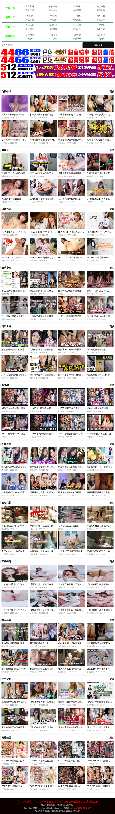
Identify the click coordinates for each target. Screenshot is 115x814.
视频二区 (10, 17)
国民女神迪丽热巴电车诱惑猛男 (44, 173)
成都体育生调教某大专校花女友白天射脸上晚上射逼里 (26, 702)
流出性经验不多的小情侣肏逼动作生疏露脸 (21, 114)
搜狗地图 (76, 811)
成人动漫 (77, 25)
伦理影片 (101, 25)
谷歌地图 (54, 811)
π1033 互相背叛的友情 (40, 408)
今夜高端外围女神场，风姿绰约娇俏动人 (49, 551)
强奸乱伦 (101, 35)
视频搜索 (98, 45)
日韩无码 (29, 35)
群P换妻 (53, 29)
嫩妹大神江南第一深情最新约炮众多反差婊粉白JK (81, 349)
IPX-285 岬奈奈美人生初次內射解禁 (18, 760)
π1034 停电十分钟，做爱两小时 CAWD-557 (21, 433)
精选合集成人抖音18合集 (98, 375)
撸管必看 (101, 10)
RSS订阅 (38, 811)
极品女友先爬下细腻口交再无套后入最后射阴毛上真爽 (55, 114)
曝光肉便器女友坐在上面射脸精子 (45, 467)
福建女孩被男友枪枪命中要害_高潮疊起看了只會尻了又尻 (85, 140)
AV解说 (53, 16)
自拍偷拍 (53, 6)
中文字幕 (53, 35)
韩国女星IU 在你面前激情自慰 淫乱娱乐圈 (20, 173)
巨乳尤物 (53, 38)
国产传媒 (101, 16)
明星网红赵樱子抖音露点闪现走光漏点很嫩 (50, 492)
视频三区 (10, 27)
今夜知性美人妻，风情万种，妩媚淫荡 (19, 525)
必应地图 (61, 811)
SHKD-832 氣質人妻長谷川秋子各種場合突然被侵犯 (82, 786)
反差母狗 (77, 16)
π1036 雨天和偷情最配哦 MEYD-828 (47, 433)
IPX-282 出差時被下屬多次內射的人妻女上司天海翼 (82, 760)
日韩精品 (29, 25)
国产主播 (29, 6)
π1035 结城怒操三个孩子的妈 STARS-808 (77, 408)
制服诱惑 (29, 29)
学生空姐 (77, 10)
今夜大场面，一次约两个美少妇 (16, 551)
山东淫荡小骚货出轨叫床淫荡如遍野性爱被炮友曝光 (54, 316)
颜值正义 (77, 29)
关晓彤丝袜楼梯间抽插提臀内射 (44, 199)
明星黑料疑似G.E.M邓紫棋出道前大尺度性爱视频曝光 (26, 492)
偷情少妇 (101, 19)
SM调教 (53, 19)
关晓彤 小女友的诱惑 (11, 199)
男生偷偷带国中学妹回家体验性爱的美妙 (20, 727)
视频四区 (10, 36)
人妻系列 (77, 35)
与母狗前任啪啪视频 (96, 349)
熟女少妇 (101, 29)
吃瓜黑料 (77, 6)
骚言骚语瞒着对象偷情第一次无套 (17, 375)
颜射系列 (77, 38)
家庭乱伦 (77, 19)
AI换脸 (30, 16)
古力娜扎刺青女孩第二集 (69, 199)
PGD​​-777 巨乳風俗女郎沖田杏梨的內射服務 (50, 786)
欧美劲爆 (53, 25)
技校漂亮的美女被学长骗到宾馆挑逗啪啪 (77, 702)
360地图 (69, 811)
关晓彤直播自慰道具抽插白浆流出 (74, 173)
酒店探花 (101, 6)
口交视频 (101, 38)
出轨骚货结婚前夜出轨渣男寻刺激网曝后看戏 (22, 291)
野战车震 (29, 19)
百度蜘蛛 (46, 811)
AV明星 (29, 38)
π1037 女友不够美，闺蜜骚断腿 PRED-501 (21, 408)
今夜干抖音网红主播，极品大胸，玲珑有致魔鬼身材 (54, 525)
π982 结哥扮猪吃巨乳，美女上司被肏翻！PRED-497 (82, 433)
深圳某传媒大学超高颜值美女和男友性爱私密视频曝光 (55, 702)
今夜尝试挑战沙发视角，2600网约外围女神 (78, 525)
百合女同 (53, 10)
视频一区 (10, 8)
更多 (111, 91)
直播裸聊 (29, 10)
